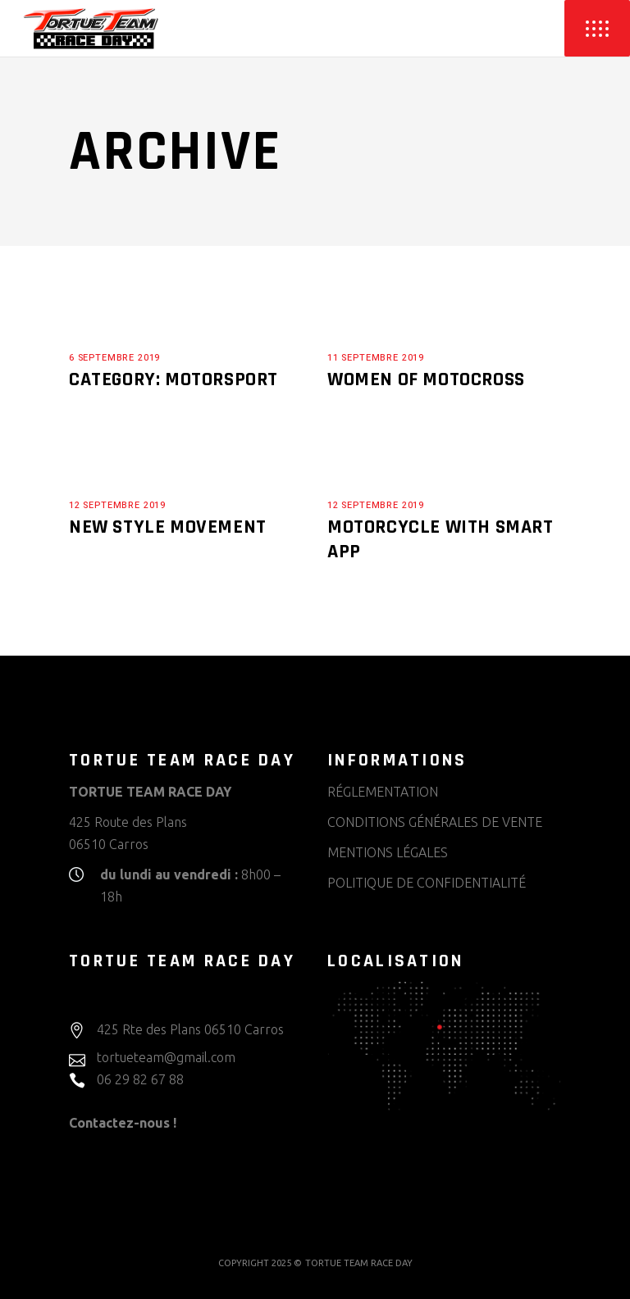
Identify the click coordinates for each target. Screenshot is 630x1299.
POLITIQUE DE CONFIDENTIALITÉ (426, 882)
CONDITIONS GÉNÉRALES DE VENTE (434, 822)
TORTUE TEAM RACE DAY (359, 1263)
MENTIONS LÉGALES (387, 852)
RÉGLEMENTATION (382, 791)
